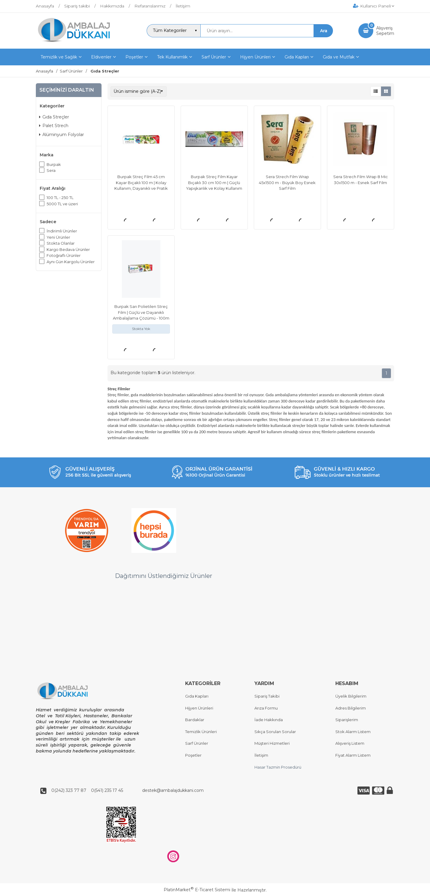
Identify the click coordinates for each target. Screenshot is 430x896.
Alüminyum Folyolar (61, 134)
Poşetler (193, 755)
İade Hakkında (268, 720)
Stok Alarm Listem (353, 731)
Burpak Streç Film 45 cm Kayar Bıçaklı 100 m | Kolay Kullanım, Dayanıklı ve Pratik (141, 182)
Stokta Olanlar (61, 243)
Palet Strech (53, 125)
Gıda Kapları (196, 696)
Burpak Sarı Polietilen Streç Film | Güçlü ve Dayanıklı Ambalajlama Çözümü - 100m (141, 312)
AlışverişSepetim (385, 30)
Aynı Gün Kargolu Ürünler (71, 261)
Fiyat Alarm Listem (353, 755)
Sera (51, 170)
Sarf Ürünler (196, 743)
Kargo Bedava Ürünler (68, 249)
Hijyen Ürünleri (199, 708)
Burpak (54, 164)
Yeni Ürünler (58, 237)
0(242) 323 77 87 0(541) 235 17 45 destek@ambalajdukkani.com (126, 790)
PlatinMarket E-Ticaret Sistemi (197, 890)
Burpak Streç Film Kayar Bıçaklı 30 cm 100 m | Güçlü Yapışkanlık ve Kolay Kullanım (214, 182)
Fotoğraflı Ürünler (64, 255)
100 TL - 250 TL (60, 197)
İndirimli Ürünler (62, 231)
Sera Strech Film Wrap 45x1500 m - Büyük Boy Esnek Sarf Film (287, 182)
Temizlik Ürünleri (201, 731)
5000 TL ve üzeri (62, 203)
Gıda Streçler (54, 117)
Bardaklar (194, 720)
